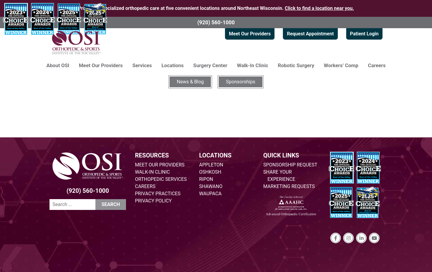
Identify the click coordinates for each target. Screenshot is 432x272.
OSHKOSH (210, 172)
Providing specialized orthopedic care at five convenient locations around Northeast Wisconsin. (216, 8)
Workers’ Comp (341, 65)
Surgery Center (210, 65)
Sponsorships (240, 82)
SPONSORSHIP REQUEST (290, 165)
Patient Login (364, 34)
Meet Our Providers (250, 34)
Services (142, 65)
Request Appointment (310, 34)
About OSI (57, 65)
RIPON (206, 179)
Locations (172, 65)
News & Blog (190, 82)
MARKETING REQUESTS (289, 186)
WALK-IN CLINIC (152, 172)
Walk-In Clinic (252, 65)
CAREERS (145, 186)
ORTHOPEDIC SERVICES (161, 179)
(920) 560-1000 (216, 22)
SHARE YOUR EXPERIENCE (279, 175)
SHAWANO (211, 186)
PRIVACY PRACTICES (158, 193)
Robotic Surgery (296, 65)
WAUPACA (210, 193)
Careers (377, 65)
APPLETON (211, 165)
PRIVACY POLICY (153, 201)
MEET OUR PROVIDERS (159, 165)
